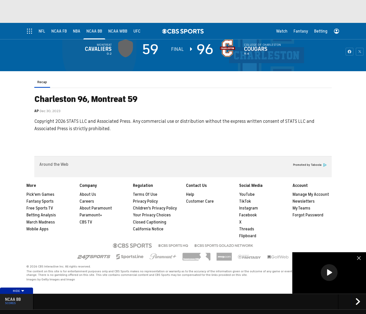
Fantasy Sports (40, 201)
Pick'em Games (40, 194)
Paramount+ (91, 215)
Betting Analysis (41, 215)
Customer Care (200, 201)
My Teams (301, 208)
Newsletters (304, 201)
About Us (88, 194)
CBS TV (86, 222)
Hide (18, 291)
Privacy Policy (145, 201)
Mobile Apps (37, 229)
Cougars (255, 49)
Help (190, 194)
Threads (246, 229)
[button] (329, 272)
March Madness (40, 222)
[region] (329, 273)
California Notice (148, 229)
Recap (42, 82)
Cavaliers (98, 49)
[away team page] (127, 48)
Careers (87, 201)
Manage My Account (311, 194)
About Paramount (96, 208)
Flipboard (247, 235)
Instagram (248, 208)
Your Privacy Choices (152, 215)
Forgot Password (308, 215)
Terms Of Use (145, 194)
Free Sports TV (39, 208)
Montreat (104, 45)
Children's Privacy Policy (155, 208)
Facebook (248, 215)
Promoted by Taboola (310, 165)
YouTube (247, 194)
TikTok (245, 201)
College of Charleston (262, 45)
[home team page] (229, 48)
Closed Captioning (149, 222)
